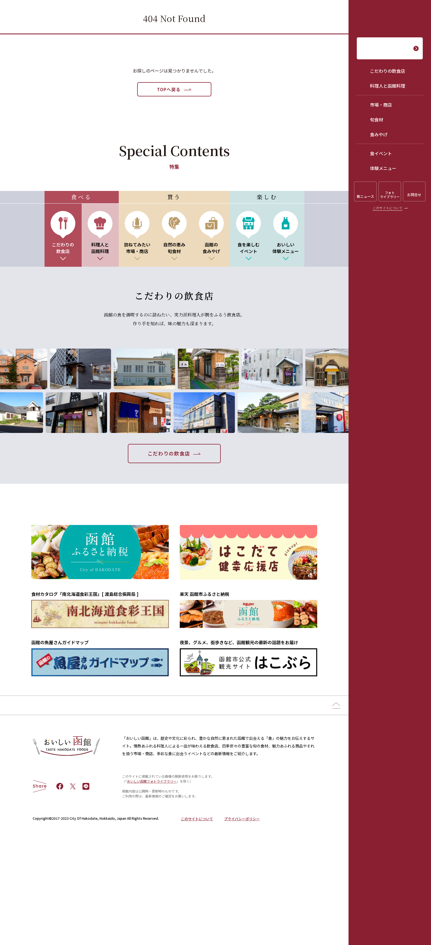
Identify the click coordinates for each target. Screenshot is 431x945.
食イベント (381, 153)
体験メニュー (383, 168)
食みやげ (379, 134)
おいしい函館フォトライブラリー (151, 874)
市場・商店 (381, 104)
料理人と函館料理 (387, 85)
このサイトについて (387, 207)
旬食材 (376, 119)
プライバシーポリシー (242, 912)
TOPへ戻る (169, 89)
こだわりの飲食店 (387, 71)
